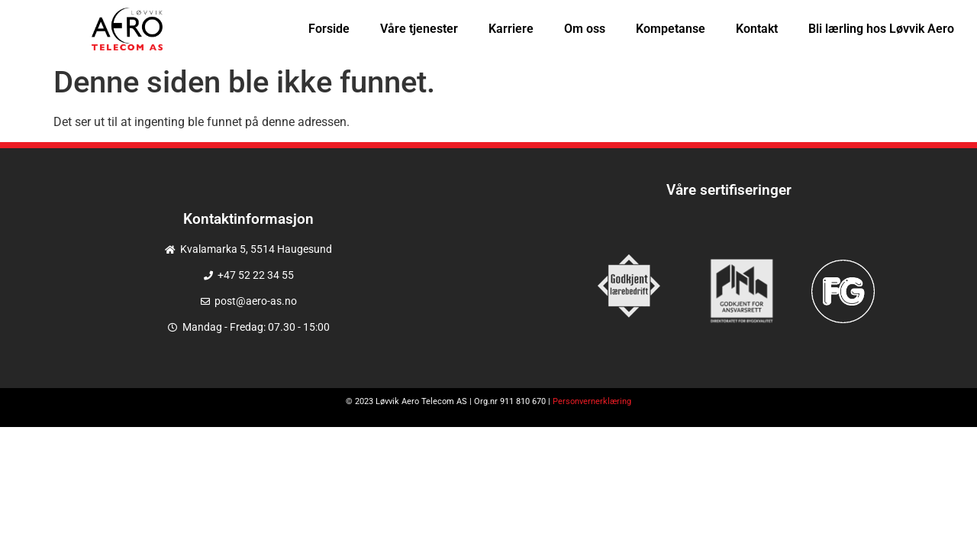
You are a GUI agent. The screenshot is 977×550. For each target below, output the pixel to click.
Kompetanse (670, 28)
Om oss (584, 28)
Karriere (511, 28)
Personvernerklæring (592, 401)
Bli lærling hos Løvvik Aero (881, 28)
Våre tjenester (419, 28)
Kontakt (757, 28)
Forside (329, 28)
